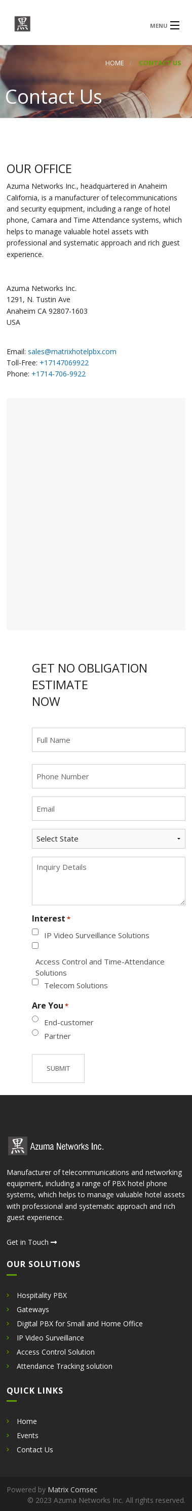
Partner (57, 1036)
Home (114, 63)
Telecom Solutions (76, 985)
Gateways (33, 1309)
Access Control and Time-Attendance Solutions (100, 967)
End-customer (69, 1022)
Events (28, 1435)
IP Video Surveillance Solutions (96, 935)
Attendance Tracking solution (64, 1366)
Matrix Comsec (72, 1489)
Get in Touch (32, 1242)
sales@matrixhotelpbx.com (72, 351)
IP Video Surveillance (50, 1337)
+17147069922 (64, 362)
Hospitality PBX (42, 1295)
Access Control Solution (56, 1352)
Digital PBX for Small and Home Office (80, 1323)
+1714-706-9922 (58, 374)
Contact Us (35, 1449)
